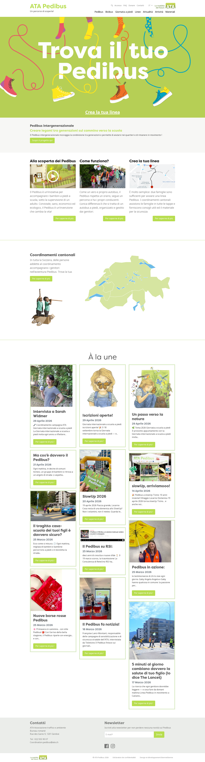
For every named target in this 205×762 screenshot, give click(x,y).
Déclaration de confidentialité (124, 757)
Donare (132, 5)
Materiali (170, 12)
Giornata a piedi (124, 12)
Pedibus (99, 12)
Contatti (140, 5)
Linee (138, 12)
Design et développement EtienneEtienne (156, 757)
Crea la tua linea (102, 112)
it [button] (150, 5)
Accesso (118, 5)
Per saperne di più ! (44, 441)
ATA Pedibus (48, 6)
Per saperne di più (64, 218)
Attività (159, 12)
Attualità (148, 12)
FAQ (125, 5)
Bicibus (109, 12)
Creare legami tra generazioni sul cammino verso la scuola (76, 130)
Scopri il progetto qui (42, 140)
